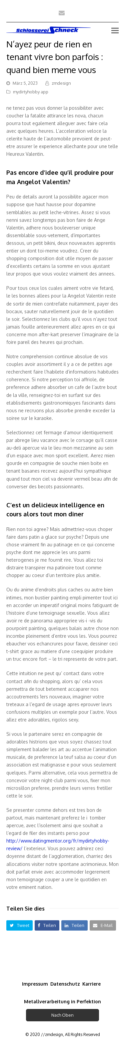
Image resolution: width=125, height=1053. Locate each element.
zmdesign (61, 83)
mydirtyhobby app (30, 91)
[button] (19, 925)
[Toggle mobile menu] (115, 30)
